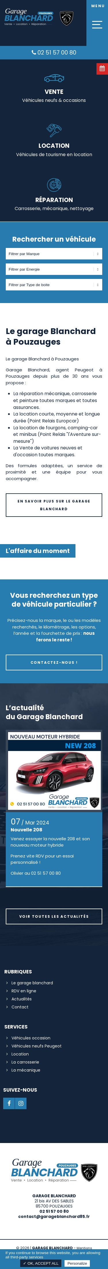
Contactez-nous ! (54, 662)
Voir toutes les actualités (54, 916)
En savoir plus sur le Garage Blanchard (54, 505)
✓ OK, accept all (41, 1263)
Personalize (77, 1263)
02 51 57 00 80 (54, 53)
